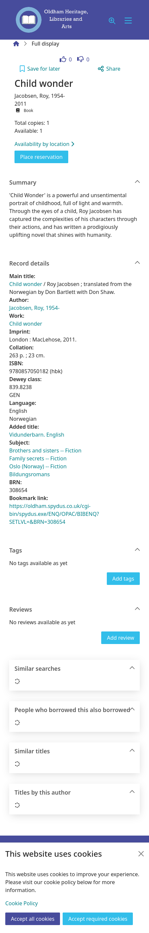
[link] (66, 59)
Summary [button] (74, 182)
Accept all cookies (32, 918)
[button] (112, 21)
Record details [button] (74, 263)
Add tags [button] (123, 578)
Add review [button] (120, 637)
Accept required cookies (97, 918)
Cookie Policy (21, 903)
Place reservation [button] (44, 157)
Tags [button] (74, 550)
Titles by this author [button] (75, 792)
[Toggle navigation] (128, 20)
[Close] (141, 853)
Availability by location (44, 144)
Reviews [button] (74, 609)
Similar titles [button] (75, 751)
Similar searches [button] (75, 668)
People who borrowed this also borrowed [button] (75, 709)
